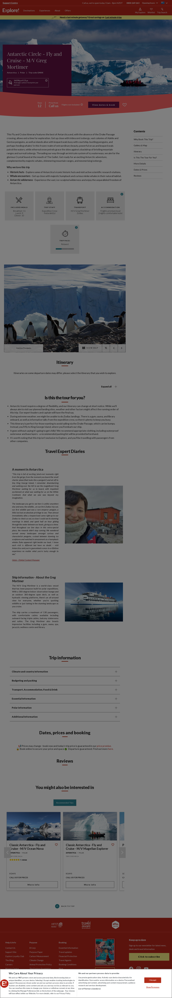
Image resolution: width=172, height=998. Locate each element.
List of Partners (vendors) (89, 989)
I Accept (152, 980)
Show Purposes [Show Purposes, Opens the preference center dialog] (153, 987)
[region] (86, 983)
